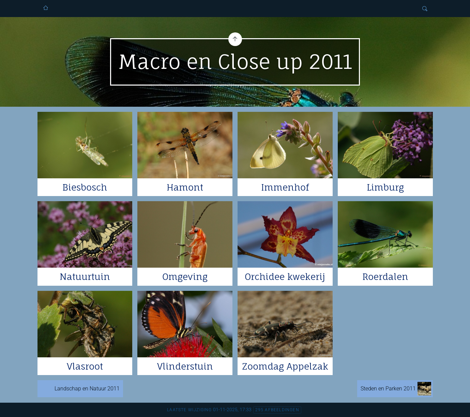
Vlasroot (85, 366)
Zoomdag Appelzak (285, 366)
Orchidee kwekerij (285, 276)
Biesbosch (84, 187)
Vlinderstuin (185, 366)
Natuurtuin (85, 276)
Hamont (185, 187)
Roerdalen (385, 276)
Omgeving (185, 276)
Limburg (385, 187)
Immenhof (285, 187)
